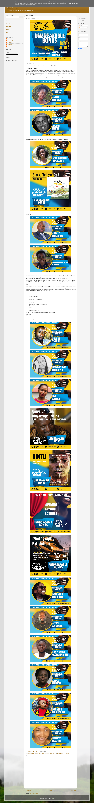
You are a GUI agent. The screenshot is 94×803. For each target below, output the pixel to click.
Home (50, 790)
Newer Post (28, 790)
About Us (8, 23)
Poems (7, 31)
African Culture (38, 753)
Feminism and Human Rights (11, 28)
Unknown (9, 46)
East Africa (50, 753)
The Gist (58, 753)
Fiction (7, 29)
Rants (7, 32)
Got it (77, 3)
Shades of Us (12, 7)
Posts (80, 25)
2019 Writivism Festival (31, 753)
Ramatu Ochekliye (11, 40)
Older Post (73, 790)
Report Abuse (81, 15)
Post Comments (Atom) (34, 793)
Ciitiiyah (9, 39)
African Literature (45, 753)
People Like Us (8, 26)
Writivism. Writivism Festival (64, 753)
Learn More (72, 3)
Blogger (53, 798)
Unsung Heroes (9, 34)
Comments (81, 27)
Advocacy (8, 24)
